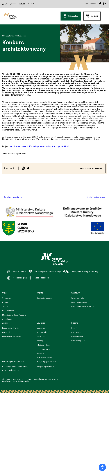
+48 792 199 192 (20, 271)
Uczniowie (41, 328)
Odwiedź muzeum (44, 298)
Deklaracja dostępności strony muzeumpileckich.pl (15, 368)
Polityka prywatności (45, 366)
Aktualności (21, 36)
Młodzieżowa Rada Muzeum (14, 315)
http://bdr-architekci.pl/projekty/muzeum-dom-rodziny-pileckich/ (39, 146)
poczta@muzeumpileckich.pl (48, 271)
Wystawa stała (77, 298)
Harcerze (40, 353)
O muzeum (6, 298)
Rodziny (40, 341)
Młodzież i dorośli (44, 345)
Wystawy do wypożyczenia (82, 306)
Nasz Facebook (42, 278)
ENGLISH (30, 4)
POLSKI (22, 4)
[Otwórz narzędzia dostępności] (102, 467)
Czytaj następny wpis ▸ (97, 197)
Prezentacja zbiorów (10, 328)
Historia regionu (78, 341)
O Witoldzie (76, 332)
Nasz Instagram (20, 278)
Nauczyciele (42, 332)
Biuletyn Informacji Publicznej (85, 271)
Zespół (5, 306)
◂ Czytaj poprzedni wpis (12, 197)
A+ (7, 3)
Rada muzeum (8, 310)
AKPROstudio (23, 381)
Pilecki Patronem (43, 349)
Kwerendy (6, 332)
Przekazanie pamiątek (11, 336)
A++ (13, 3)
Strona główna (8, 36)
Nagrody (5, 302)
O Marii (74, 328)
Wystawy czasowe (79, 302)
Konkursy (41, 336)
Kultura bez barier (44, 358)
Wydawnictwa (77, 336)
